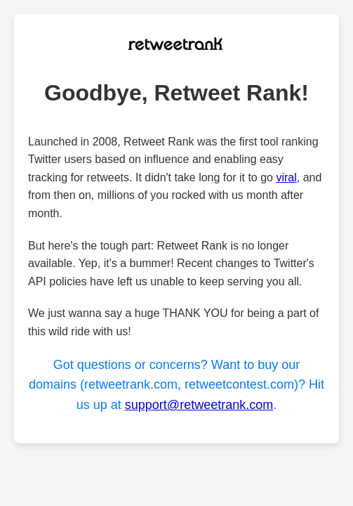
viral (286, 177)
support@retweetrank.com (199, 405)
